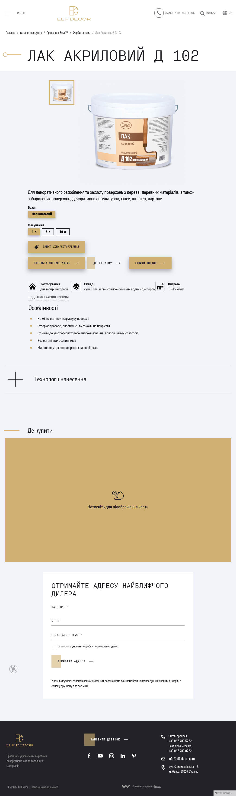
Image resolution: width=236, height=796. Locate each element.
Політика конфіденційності (45, 787)
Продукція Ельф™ (57, 33)
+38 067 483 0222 (180, 751)
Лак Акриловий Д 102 (108, 33)
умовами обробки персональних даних (95, 646)
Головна (10, 33)
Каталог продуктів (31, 33)
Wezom (157, 786)
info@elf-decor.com (182, 758)
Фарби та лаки (81, 33)
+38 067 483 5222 (180, 741)
